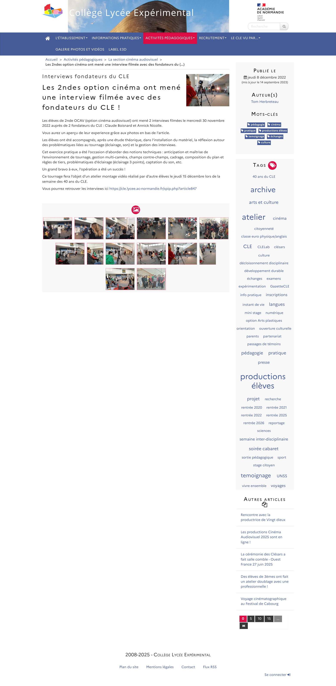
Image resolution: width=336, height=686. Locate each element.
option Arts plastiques (264, 320)
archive (263, 189)
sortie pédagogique (257, 457)
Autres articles (265, 501)
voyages (278, 485)
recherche (273, 399)
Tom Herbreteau (265, 102)
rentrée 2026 (253, 423)
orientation (246, 328)
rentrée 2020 (251, 407)
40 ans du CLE (264, 177)
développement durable (264, 271)
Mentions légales (160, 667)
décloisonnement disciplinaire (264, 263)
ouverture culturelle (275, 328)
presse (264, 362)
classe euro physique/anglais (264, 236)
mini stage (253, 313)
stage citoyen (264, 465)
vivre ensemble (254, 486)
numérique (274, 313)
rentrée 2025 (276, 415)
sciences (264, 431)
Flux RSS (210, 667)
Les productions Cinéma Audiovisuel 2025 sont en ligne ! (261, 537)
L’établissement (71, 38)
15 (269, 619)
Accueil (51, 60)
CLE (247, 246)
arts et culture (264, 202)
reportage (276, 423)
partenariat (272, 336)
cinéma (274, 124)
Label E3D (117, 50)
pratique (248, 130)
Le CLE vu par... (245, 38)
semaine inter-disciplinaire (264, 439)
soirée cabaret (264, 448)
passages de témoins (264, 344)
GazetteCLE (279, 286)
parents (253, 336)
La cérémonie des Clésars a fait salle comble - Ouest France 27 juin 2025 (263, 559)
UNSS (282, 476)
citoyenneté (264, 229)
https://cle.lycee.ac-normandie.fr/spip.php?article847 (153, 189)
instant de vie (253, 305)
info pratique (251, 295)
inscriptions (276, 294)
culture (264, 142)
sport (281, 457)
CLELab (263, 247)
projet (253, 399)
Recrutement (213, 38)
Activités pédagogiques (170, 38)
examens (274, 279)
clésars (279, 247)
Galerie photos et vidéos (79, 50)
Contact (188, 667)
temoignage (254, 136)
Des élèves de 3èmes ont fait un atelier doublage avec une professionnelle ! (265, 582)
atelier (253, 217)
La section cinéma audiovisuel (133, 60)
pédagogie (256, 124)
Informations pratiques (116, 38)
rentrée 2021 (276, 407)
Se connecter (277, 675)
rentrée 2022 (251, 415)
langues (277, 304)
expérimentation (252, 286)
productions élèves (273, 130)
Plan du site (128, 667)
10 (259, 619)
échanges (275, 136)
